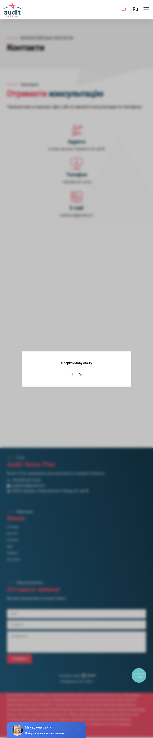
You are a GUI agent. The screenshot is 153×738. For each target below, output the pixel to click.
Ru (135, 9)
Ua (124, 9)
